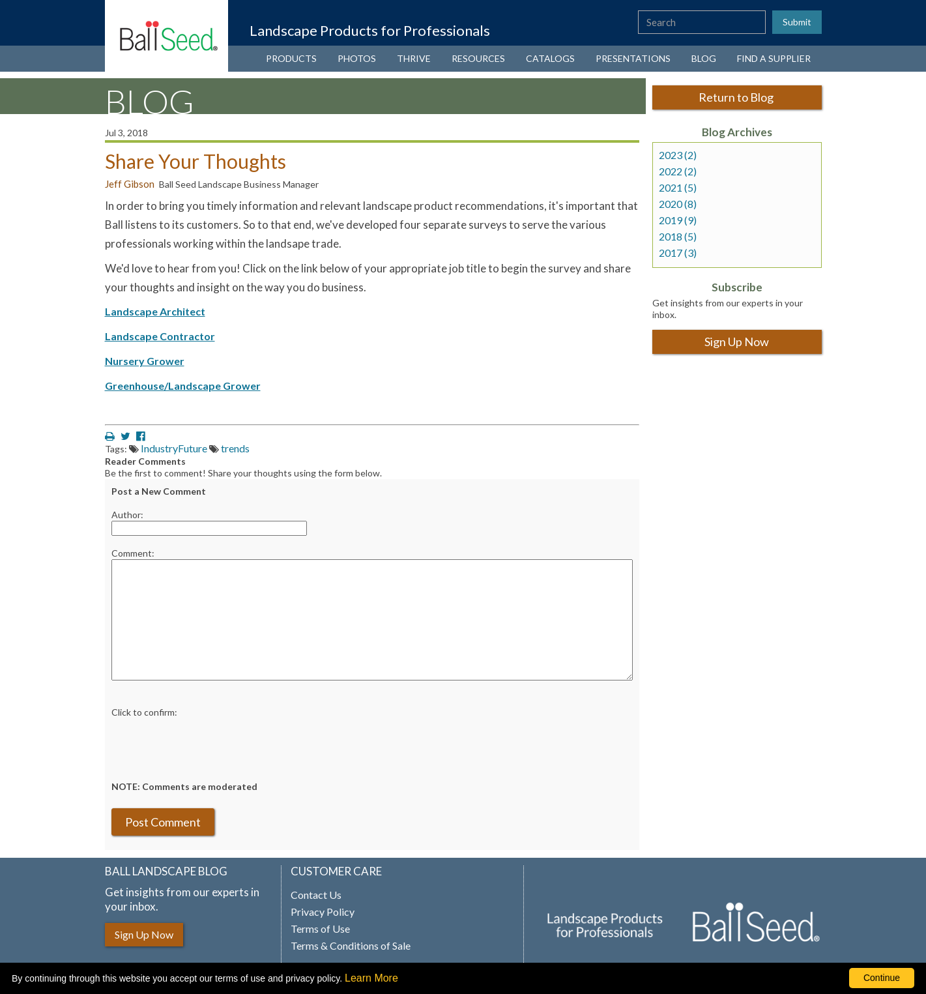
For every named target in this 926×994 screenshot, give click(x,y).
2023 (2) (678, 155)
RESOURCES (478, 58)
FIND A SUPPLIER (774, 58)
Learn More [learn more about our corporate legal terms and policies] (371, 978)
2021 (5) (678, 188)
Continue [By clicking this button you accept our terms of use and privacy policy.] (881, 977)
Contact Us (316, 895)
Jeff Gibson (129, 184)
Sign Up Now (736, 341)
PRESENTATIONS (633, 58)
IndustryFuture (174, 448)
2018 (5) (678, 236)
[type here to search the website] (702, 22)
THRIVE (414, 58)
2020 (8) (678, 204)
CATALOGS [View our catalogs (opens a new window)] (550, 58)
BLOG (703, 58)
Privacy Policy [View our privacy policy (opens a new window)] (322, 912)
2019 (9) (678, 220)
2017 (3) (678, 253)
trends (235, 448)
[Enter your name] (209, 528)
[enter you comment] (372, 619)
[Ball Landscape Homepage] (167, 36)
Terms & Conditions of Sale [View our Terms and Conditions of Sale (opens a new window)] (351, 946)
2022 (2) (678, 171)
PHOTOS (357, 58)
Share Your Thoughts (195, 161)
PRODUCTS (291, 58)
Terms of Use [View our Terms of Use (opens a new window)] (320, 929)
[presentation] (210, 743)
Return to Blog (737, 97)
